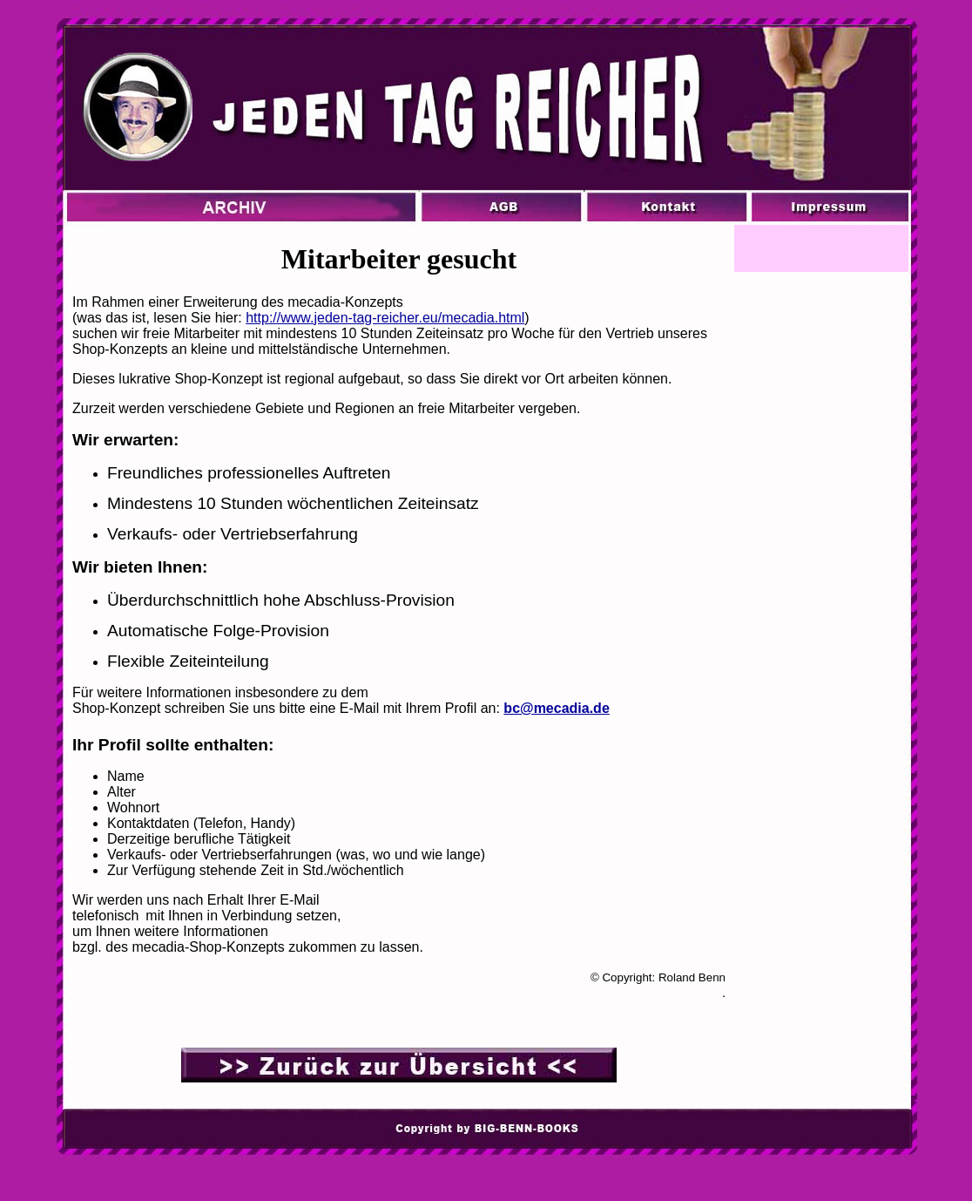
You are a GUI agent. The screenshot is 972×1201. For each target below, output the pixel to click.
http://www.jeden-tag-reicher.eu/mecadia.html (385, 317)
